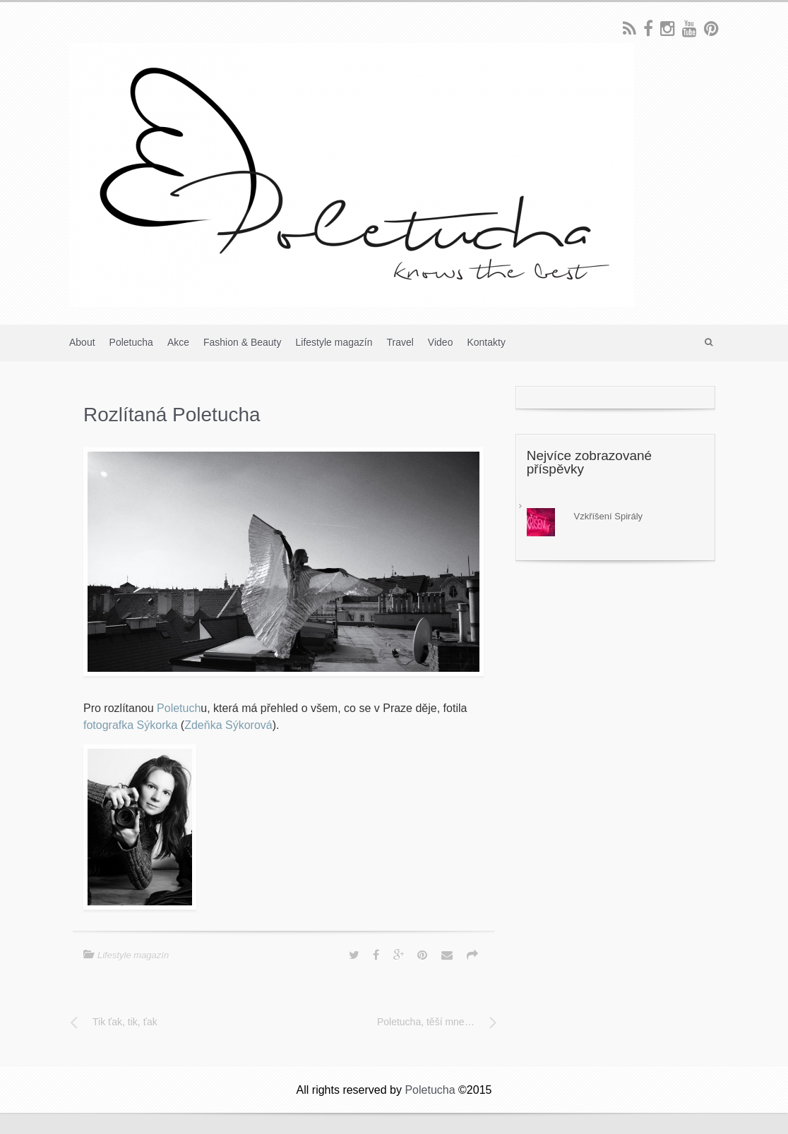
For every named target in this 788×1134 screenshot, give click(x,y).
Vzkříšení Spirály (608, 516)
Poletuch (179, 708)
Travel (399, 342)
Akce (178, 342)
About (82, 342)
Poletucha (131, 342)
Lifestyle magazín (334, 342)
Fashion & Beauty (242, 342)
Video (440, 342)
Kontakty (486, 342)
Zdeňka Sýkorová (228, 725)
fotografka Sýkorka (130, 725)
